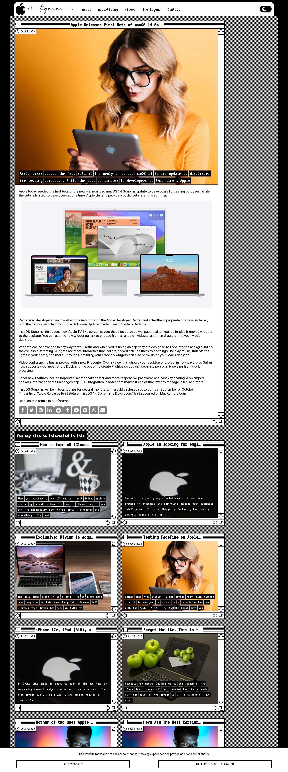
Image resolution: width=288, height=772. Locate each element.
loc (234, 290)
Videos (130, 9)
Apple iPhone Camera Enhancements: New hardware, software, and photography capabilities (232, 47)
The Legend (152, 9)
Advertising (108, 9)
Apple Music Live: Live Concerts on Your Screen (228, 123)
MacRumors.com (37, 369)
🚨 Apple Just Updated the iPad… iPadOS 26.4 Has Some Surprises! (231, 592)
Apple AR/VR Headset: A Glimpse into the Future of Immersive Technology (235, 77)
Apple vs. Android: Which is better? (232, 87)
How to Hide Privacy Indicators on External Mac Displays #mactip (235, 604)
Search (262, 213)
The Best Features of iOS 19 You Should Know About (232, 35)
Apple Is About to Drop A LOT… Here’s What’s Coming (234, 566)
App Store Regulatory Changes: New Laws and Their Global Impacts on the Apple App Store (235, 113)
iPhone (37, 318)
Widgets (31, 306)
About (86, 9)
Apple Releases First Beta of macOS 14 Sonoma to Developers (90, 365)
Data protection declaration (215, 764)
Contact (174, 9)
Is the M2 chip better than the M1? (235, 59)
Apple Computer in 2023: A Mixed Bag (230, 95)
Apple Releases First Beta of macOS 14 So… (104, 26)
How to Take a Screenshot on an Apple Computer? (235, 103)
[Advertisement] (233, 168)
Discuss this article (39, 376)
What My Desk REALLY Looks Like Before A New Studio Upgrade (235, 614)
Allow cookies (73, 764)
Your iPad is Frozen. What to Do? (233, 67)
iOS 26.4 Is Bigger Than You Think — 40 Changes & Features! (235, 578)
